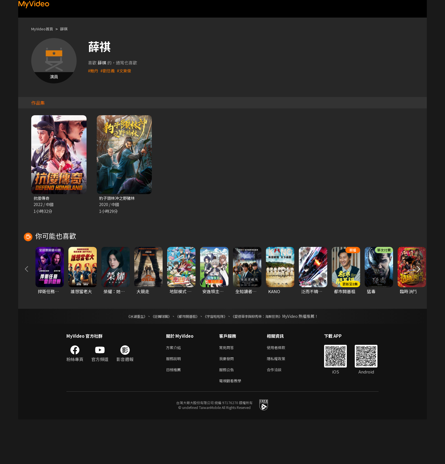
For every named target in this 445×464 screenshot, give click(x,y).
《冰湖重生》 (127, 357)
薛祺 (68, 29)
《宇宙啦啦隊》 (216, 357)
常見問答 (227, 389)
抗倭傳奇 (42, 198)
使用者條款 (280, 389)
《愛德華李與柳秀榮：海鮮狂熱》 (264, 357)
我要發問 (227, 401)
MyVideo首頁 (44, 29)
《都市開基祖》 (184, 357)
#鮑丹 (93, 71)
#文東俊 (125, 71)
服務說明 (174, 401)
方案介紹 (174, 389)
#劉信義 (108, 71)
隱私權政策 (280, 401)
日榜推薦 (174, 413)
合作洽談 (278, 413)
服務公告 (227, 413)
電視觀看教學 (232, 425)
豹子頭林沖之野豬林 (118, 198)
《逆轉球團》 (155, 357)
